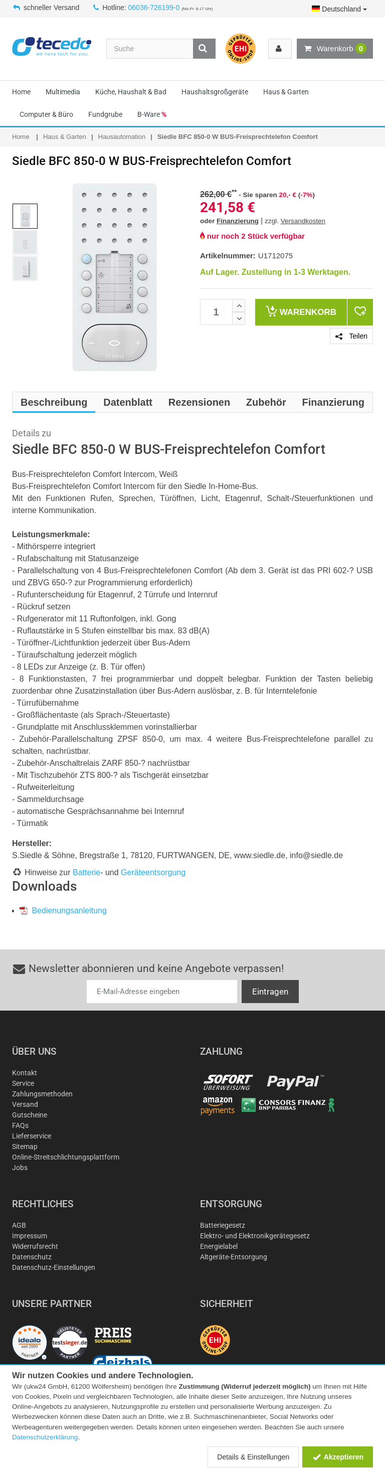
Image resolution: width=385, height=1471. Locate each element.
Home (21, 92)
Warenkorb (334, 48)
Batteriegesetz (222, 1225)
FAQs (20, 1125)
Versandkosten (303, 221)
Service (23, 1083)
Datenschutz (32, 1257)
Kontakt (24, 1073)
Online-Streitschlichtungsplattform (65, 1157)
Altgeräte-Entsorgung (233, 1257)
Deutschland (339, 9)
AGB (19, 1225)
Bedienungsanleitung (63, 910)
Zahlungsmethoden (42, 1094)
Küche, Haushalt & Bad (130, 92)
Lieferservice (31, 1136)
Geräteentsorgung (153, 872)
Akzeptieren (337, 1457)
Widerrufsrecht (35, 1246)
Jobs (20, 1168)
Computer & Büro (46, 114)
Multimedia (63, 92)
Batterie (86, 872)
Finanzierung (238, 221)
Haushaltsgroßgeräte (214, 92)
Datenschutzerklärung (45, 1437)
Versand (25, 1104)
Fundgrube (105, 114)
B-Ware (151, 114)
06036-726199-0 (154, 8)
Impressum (29, 1236)
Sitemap (25, 1146)
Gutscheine (29, 1115)
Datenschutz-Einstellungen (53, 1267)
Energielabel (219, 1246)
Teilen (351, 336)
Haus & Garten (286, 92)
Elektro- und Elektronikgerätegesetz (255, 1236)
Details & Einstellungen (253, 1457)
